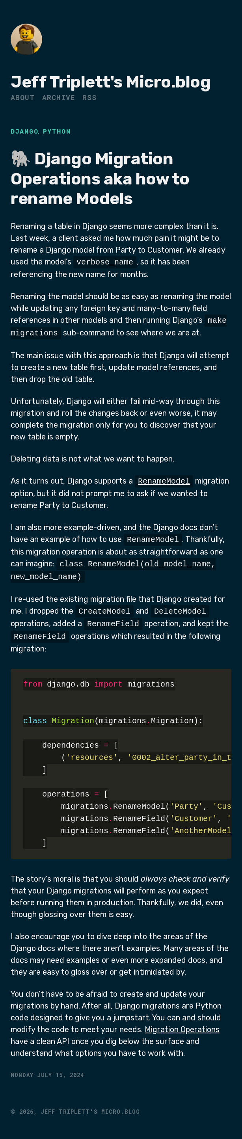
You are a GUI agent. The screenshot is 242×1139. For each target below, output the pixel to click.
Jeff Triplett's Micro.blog (110, 82)
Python (57, 131)
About (23, 97)
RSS (89, 97)
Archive (58, 97)
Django (25, 131)
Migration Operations (182, 1027)
